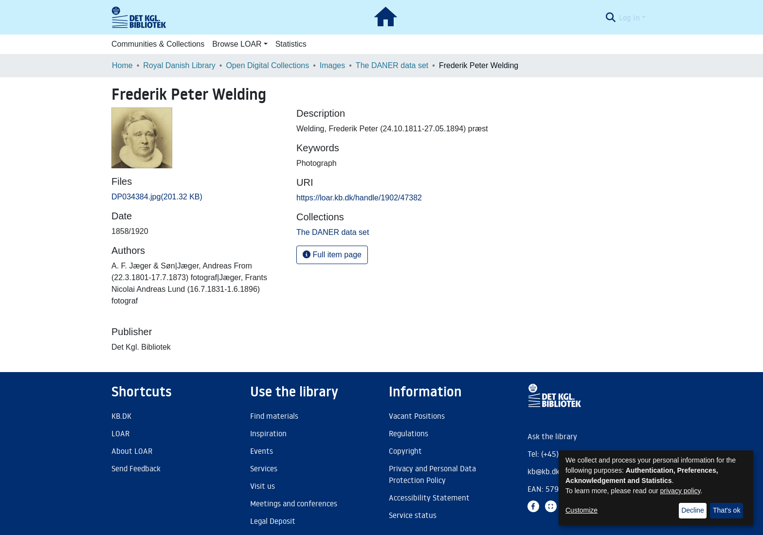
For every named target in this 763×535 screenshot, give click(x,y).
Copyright (405, 451)
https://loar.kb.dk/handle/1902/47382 (359, 198)
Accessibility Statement (429, 497)
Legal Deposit (272, 521)
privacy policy (680, 491)
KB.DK (121, 416)
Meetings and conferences (293, 503)
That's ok (726, 510)
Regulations (408, 433)
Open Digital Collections (267, 65)
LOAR (120, 433)
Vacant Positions (417, 416)
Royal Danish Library (179, 65)
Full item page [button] (332, 254)
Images (332, 65)
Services (263, 468)
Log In (629, 17)
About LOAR (131, 451)
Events (261, 451)
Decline (692, 510)
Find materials (274, 416)
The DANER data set (392, 65)
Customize (581, 510)
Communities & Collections (157, 44)
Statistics (291, 44)
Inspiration (268, 433)
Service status (412, 515)
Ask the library (552, 436)
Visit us (262, 486)
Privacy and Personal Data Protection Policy (432, 474)
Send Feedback (136, 468)
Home (122, 65)
